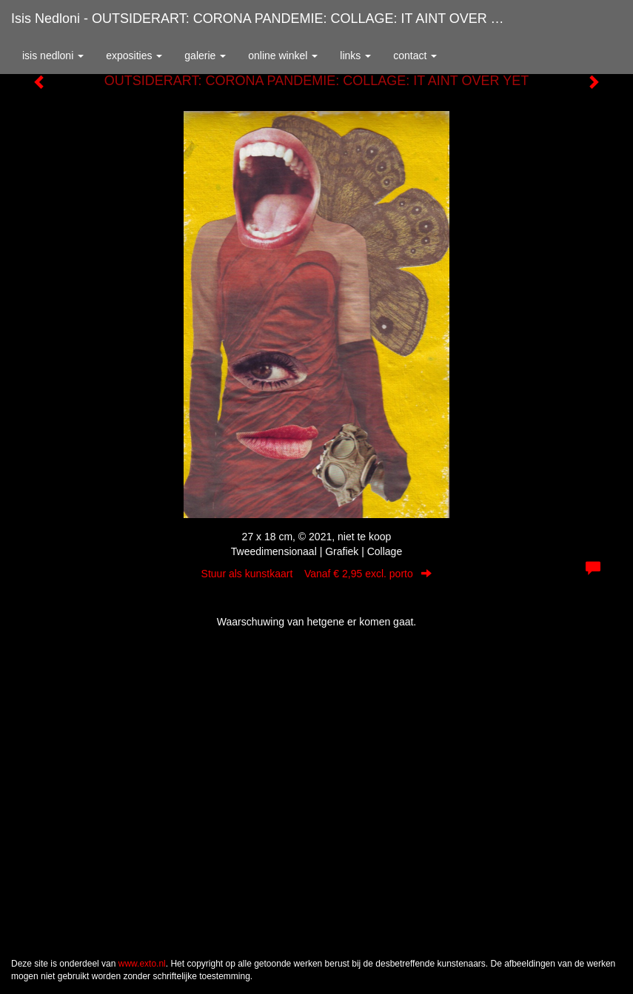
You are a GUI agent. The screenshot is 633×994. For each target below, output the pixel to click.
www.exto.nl (142, 963)
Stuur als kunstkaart (316, 574)
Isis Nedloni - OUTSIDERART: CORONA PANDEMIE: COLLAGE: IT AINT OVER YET (264, 18)
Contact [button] (415, 55)
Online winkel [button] (283, 55)
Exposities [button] (134, 55)
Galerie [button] (205, 55)
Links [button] (355, 55)
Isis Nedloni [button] (53, 55)
